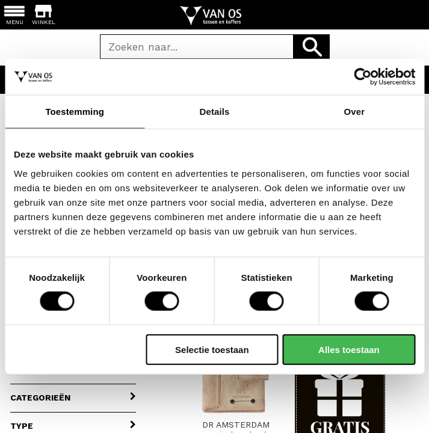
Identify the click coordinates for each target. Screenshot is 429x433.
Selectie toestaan (212, 349)
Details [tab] (215, 111)
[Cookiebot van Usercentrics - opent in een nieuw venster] (362, 77)
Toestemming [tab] (74, 111)
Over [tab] (354, 111)
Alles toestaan (349, 349)
